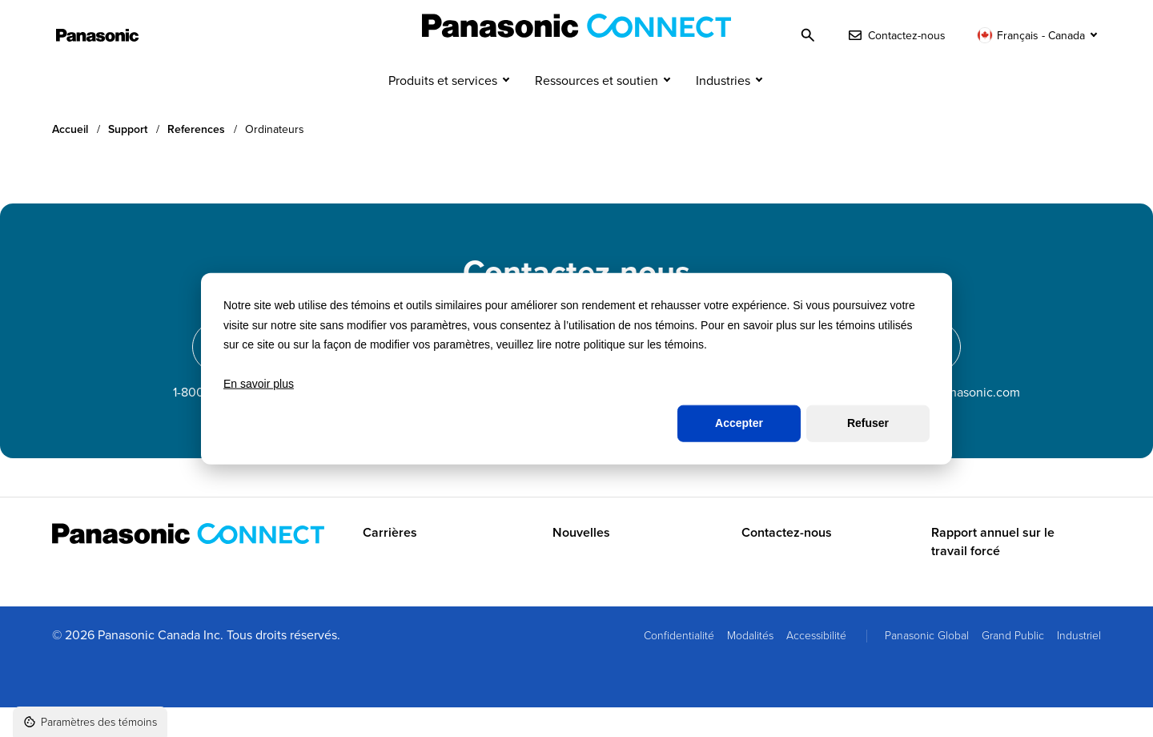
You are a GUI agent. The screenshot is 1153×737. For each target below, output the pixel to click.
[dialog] (576, 369)
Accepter (739, 423)
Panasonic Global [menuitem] (927, 664)
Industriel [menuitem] (1079, 664)
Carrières (390, 563)
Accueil (70, 159)
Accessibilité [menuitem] (816, 664)
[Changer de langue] (1039, 35)
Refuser (868, 423)
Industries (723, 110)
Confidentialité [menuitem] (679, 664)
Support (127, 159)
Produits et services (442, 110)
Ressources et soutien (596, 110)
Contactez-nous (786, 563)
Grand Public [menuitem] (1013, 664)
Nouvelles (581, 563)
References (196, 159)
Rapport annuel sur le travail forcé (993, 572)
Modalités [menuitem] (750, 664)
